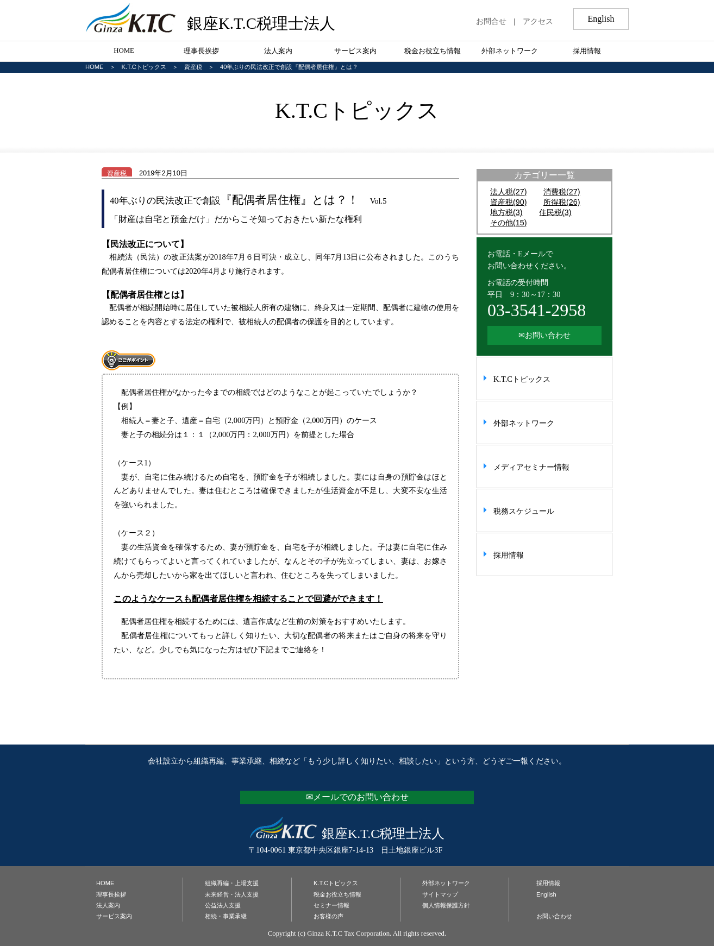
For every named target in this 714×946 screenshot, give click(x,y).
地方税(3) (506, 212)
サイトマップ (440, 894)
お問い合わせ (554, 916)
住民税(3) (555, 212)
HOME (124, 50)
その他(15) (508, 222)
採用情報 (587, 51)
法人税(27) (508, 191)
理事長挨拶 (201, 51)
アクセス (538, 21)
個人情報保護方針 (446, 905)
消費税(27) (561, 191)
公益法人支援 (223, 905)
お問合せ (491, 21)
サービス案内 (355, 51)
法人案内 (278, 51)
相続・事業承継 (226, 916)
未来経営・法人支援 (232, 894)
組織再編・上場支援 (232, 883)
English (546, 894)
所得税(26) (561, 202)
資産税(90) (508, 202)
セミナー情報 (331, 905)
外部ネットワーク (509, 51)
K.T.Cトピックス (144, 67)
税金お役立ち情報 (432, 51)
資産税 (193, 67)
